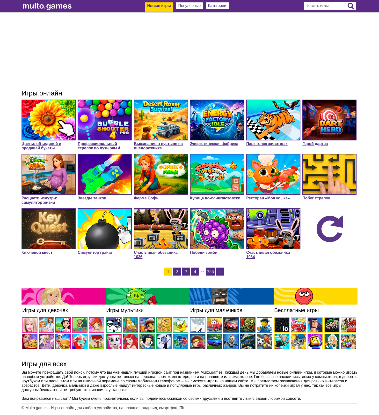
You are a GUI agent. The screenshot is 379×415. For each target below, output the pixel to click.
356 (210, 271)
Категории (217, 6)
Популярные (189, 6)
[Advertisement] (189, 51)
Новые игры (159, 6)
